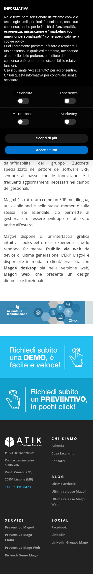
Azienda (58, 445)
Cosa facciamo (63, 453)
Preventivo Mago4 (19, 527)
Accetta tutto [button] (46, 150)
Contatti (58, 461)
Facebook (59, 527)
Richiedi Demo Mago (21, 555)
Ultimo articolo (64, 483)
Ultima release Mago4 (69, 491)
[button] (87, 8)
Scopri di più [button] (46, 138)
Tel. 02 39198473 (18, 487)
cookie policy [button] (14, 41)
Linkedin (58, 534)
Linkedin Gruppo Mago (70, 542)
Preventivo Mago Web (22, 547)
